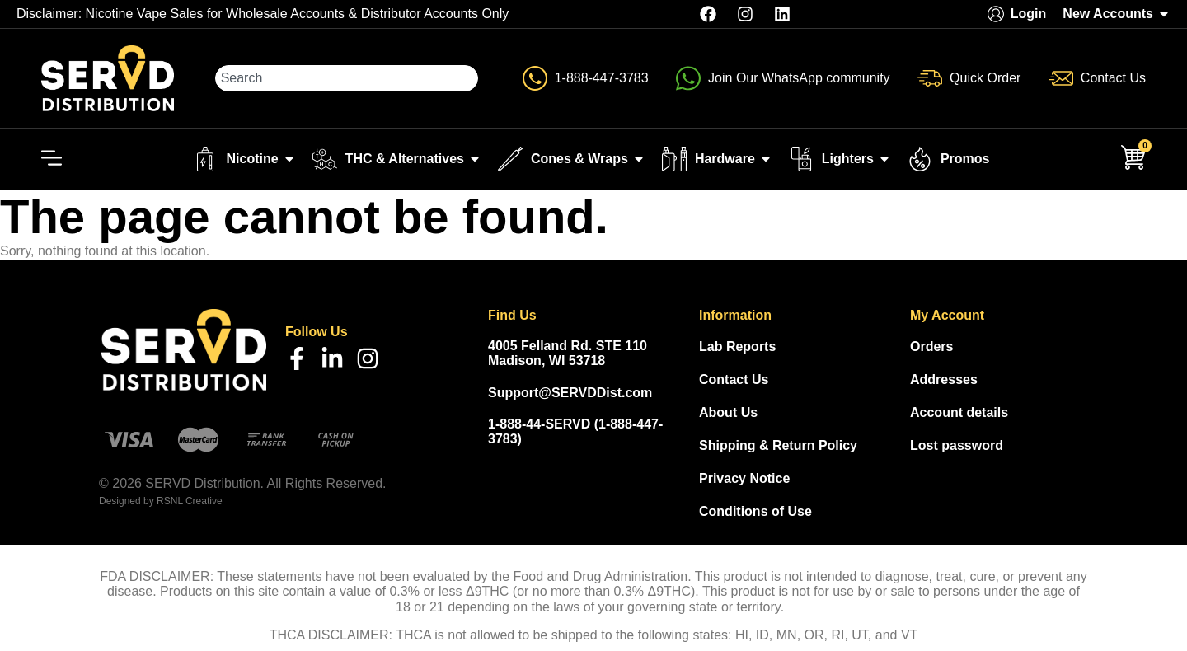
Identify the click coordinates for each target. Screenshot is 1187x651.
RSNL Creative (190, 501)
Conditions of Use (755, 511)
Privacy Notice (744, 478)
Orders (931, 347)
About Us (728, 412)
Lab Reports (737, 347)
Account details (959, 412)
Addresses (944, 379)
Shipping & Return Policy (778, 445)
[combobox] (347, 78)
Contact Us (733, 379)
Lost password (956, 445)
